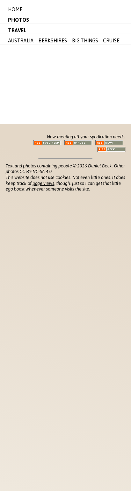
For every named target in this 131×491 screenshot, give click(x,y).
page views (43, 183)
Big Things (85, 40)
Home (15, 9)
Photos (18, 20)
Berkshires (52, 40)
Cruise (111, 40)
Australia (21, 40)
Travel (17, 30)
